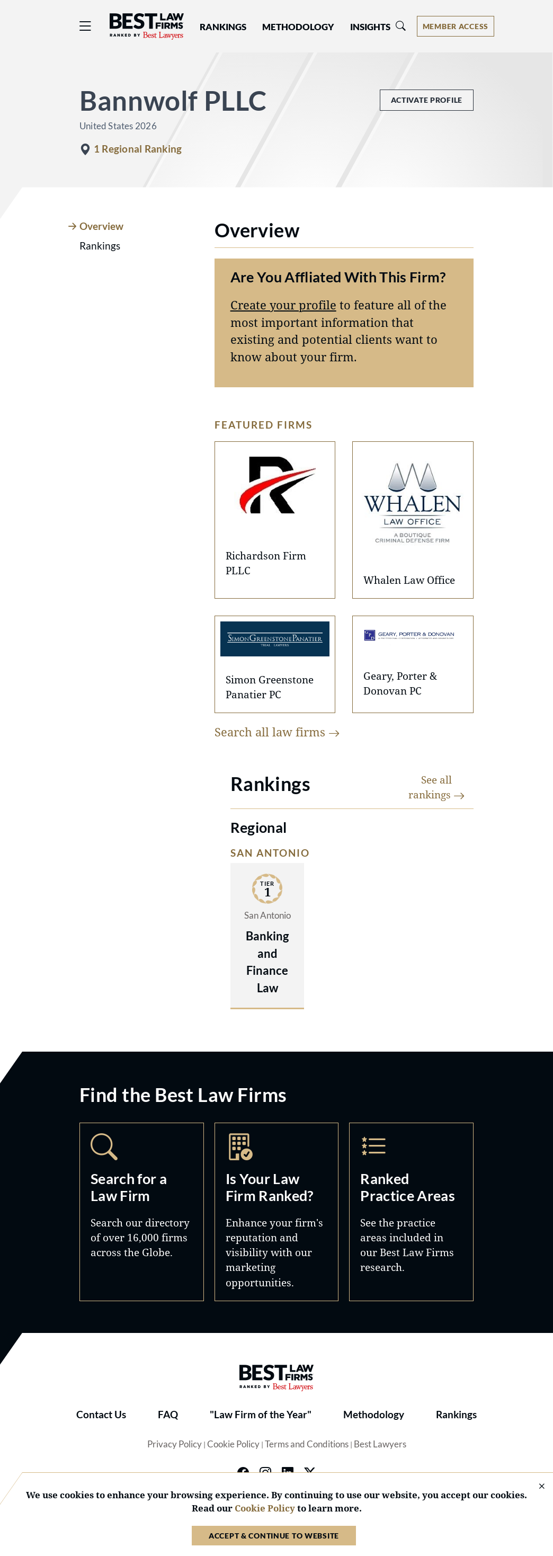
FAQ (168, 1414)
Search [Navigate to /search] (141, 1212)
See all (436, 787)
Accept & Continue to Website (274, 1535)
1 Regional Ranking (138, 149)
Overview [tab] (101, 226)
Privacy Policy (174, 1444)
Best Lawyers (380, 1444)
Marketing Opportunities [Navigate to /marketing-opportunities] (276, 1212)
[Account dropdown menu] (455, 26)
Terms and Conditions (307, 1444)
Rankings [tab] (99, 246)
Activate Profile (426, 99)
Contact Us (101, 1414)
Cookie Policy (233, 1444)
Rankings (456, 1414)
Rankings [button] (223, 27)
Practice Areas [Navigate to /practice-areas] (411, 1212)
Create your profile (283, 305)
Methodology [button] (298, 27)
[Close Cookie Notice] (535, 1487)
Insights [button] (370, 27)
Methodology (373, 1414)
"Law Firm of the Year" (260, 1414)
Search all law (277, 732)
